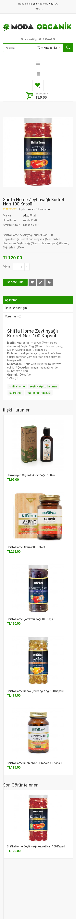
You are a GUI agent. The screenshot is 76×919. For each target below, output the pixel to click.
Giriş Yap (37, 3)
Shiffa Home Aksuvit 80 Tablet (26, 547)
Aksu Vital (29, 215)
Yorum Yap (46, 209)
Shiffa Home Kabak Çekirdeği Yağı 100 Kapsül (35, 691)
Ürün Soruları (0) (16, 308)
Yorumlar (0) (13, 316)
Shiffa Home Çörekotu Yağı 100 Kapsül (31, 619)
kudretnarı (15, 392)
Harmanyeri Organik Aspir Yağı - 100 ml (31, 475)
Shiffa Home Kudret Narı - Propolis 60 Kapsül (34, 763)
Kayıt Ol (53, 3)
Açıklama (11, 300)
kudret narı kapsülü (39, 392)
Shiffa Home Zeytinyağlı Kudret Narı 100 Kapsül (36, 846)
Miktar (7, 266)
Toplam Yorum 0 (28, 209)
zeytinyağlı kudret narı (43, 386)
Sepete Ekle (15, 282)
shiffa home (17, 386)
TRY (39, 9)
